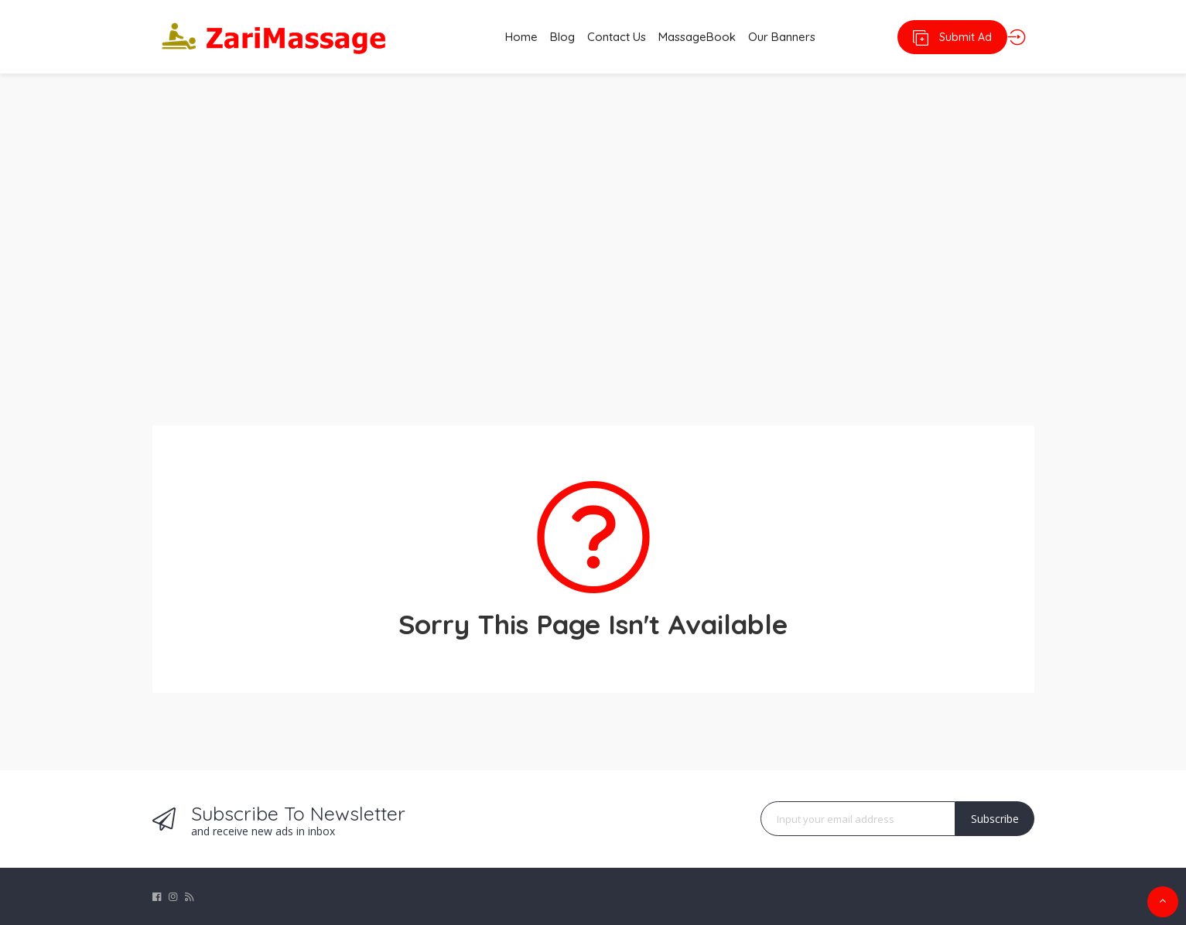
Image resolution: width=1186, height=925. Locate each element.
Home (496, 36)
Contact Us (612, 36)
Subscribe (995, 818)
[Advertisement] (593, 239)
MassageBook (704, 36)
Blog (547, 36)
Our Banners (799, 36)
